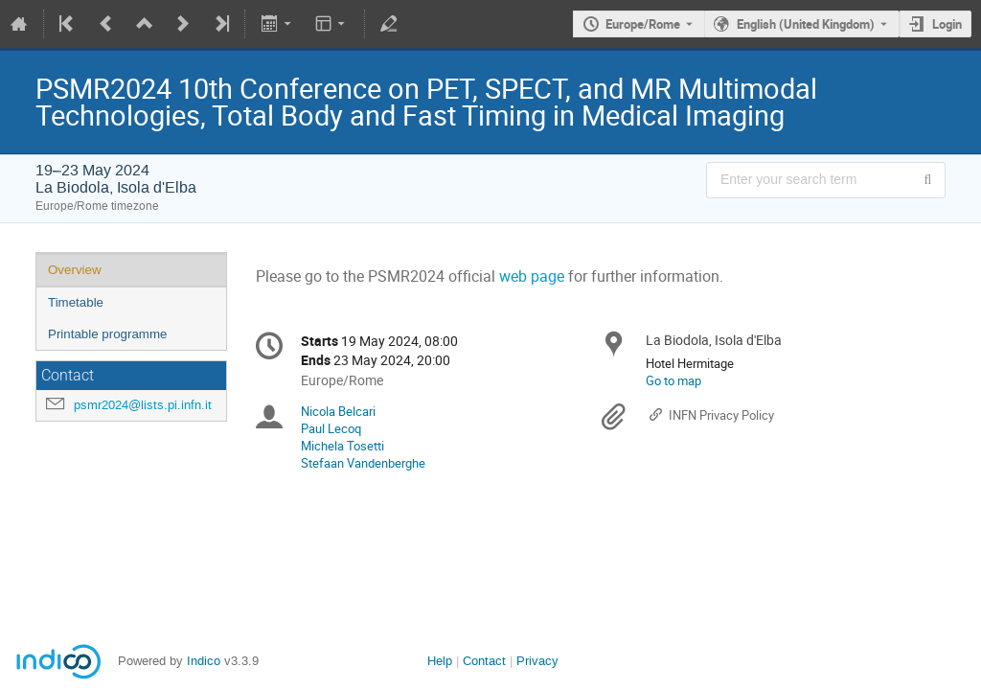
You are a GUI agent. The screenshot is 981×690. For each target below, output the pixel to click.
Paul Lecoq (331, 428)
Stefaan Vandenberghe (363, 463)
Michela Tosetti (342, 445)
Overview (75, 270)
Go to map (673, 380)
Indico (203, 661)
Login (947, 24)
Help (439, 661)
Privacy (537, 661)
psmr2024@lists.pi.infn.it (143, 405)
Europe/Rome (642, 24)
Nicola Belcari (338, 411)
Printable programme (107, 334)
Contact (484, 661)
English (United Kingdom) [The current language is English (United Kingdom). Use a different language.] (806, 24)
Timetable (75, 302)
